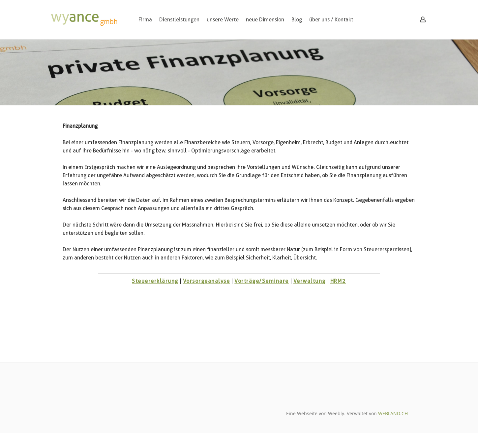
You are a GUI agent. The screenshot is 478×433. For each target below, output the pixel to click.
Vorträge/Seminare (261, 281)
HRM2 (338, 281)
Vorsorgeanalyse (206, 281)
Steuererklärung (155, 281)
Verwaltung (309, 281)
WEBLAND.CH (393, 413)
